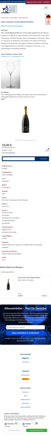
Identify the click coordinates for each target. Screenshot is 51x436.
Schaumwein (23, 18)
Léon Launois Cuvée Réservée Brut (29, 277)
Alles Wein (5, 18)
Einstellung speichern (14, 430)
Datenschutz (25, 403)
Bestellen (44, 159)
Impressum (25, 392)
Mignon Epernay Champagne (12, 26)
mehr (3, 99)
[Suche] (46, 14)
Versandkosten (10, 153)
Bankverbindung (25, 407)
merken (47, 149)
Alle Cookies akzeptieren (36, 430)
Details (45, 296)
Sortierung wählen (8, 272)
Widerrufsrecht (25, 399)
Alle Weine (14, 18)
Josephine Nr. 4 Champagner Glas (12, 56)
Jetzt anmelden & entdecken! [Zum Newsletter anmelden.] (25, 333)
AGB (25, 396)
